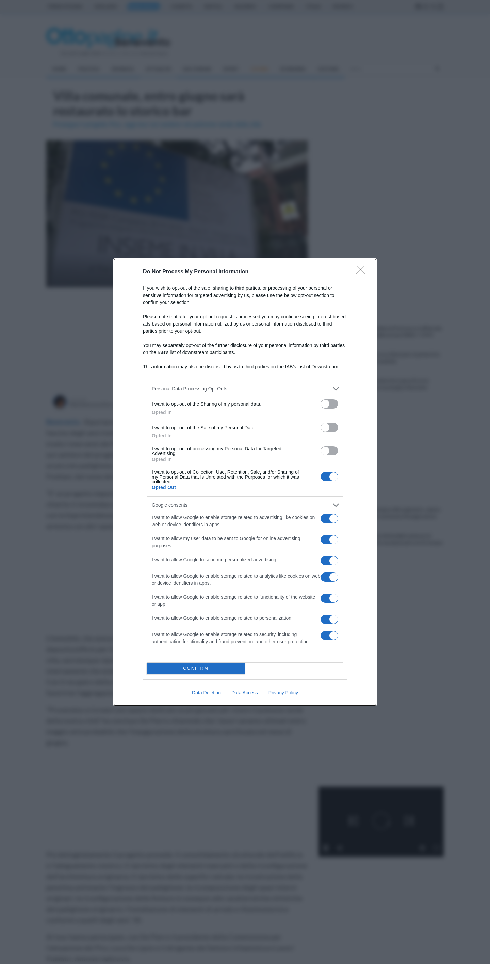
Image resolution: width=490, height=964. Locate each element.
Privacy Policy (283, 692)
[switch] (329, 404)
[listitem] (245, 389)
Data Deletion (206, 692)
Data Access (244, 692)
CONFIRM (196, 668)
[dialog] (245, 482)
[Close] (362, 272)
